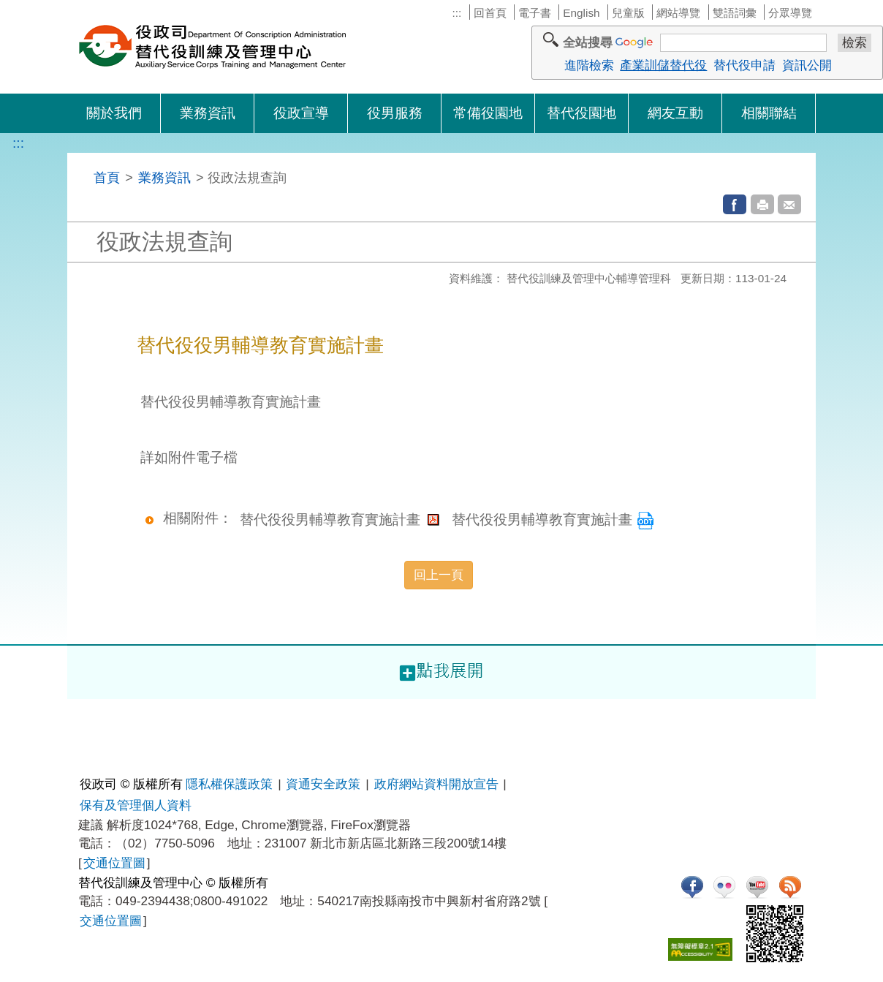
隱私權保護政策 (229, 784)
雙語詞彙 (735, 13)
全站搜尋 (588, 42)
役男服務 (394, 113)
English (581, 13)
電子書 (534, 13)
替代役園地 (581, 113)
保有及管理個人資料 (136, 805)
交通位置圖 (114, 863)
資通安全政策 (323, 784)
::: (456, 13)
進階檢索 (589, 65)
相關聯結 (769, 113)
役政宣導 (301, 113)
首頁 (107, 177)
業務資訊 (207, 113)
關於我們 (114, 113)
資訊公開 (807, 65)
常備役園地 (488, 113)
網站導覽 (678, 13)
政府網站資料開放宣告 (436, 784)
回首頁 (490, 13)
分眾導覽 (790, 13)
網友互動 (675, 113)
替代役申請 (744, 65)
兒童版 (628, 13)
